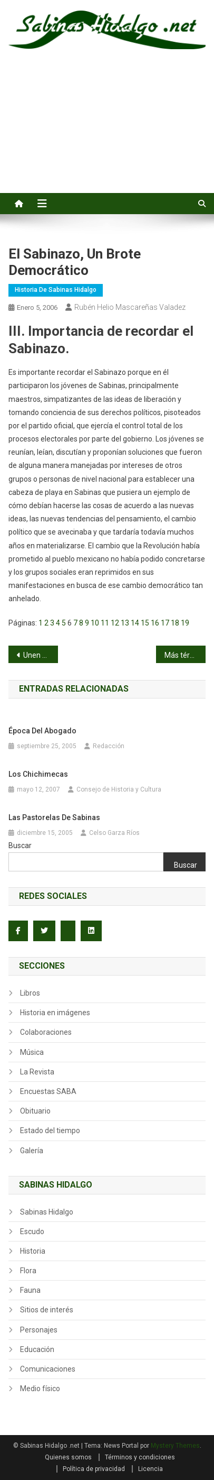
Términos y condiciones (140, 1457)
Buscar (20, 845)
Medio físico (40, 1388)
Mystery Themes (175, 1445)
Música (32, 1052)
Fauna (30, 1290)
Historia (32, 1251)
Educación (37, 1349)
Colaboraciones (46, 1032)
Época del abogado (42, 731)
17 (165, 623)
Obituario (35, 1111)
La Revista (37, 1072)
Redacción (108, 746)
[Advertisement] (107, 133)
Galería (31, 1150)
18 (175, 623)
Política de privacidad (94, 1469)
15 (145, 623)
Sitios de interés (46, 1310)
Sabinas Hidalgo (46, 1212)
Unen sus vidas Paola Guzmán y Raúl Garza (40, 655)
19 (185, 623)
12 (115, 623)
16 (155, 623)
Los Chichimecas (38, 774)
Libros (30, 993)
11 (105, 623)
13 (125, 623)
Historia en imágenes (55, 1012)
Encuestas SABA (48, 1091)
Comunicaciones (47, 1369)
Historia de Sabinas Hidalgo (55, 289)
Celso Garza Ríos (114, 832)
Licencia (150, 1469)
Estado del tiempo (50, 1130)
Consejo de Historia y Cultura (118, 789)
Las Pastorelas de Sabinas (54, 817)
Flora (28, 1270)
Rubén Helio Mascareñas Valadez (130, 307)
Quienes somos (68, 1457)
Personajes (38, 1330)
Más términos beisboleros (184, 655)
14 (135, 623)
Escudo (32, 1231)
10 (95, 623)
